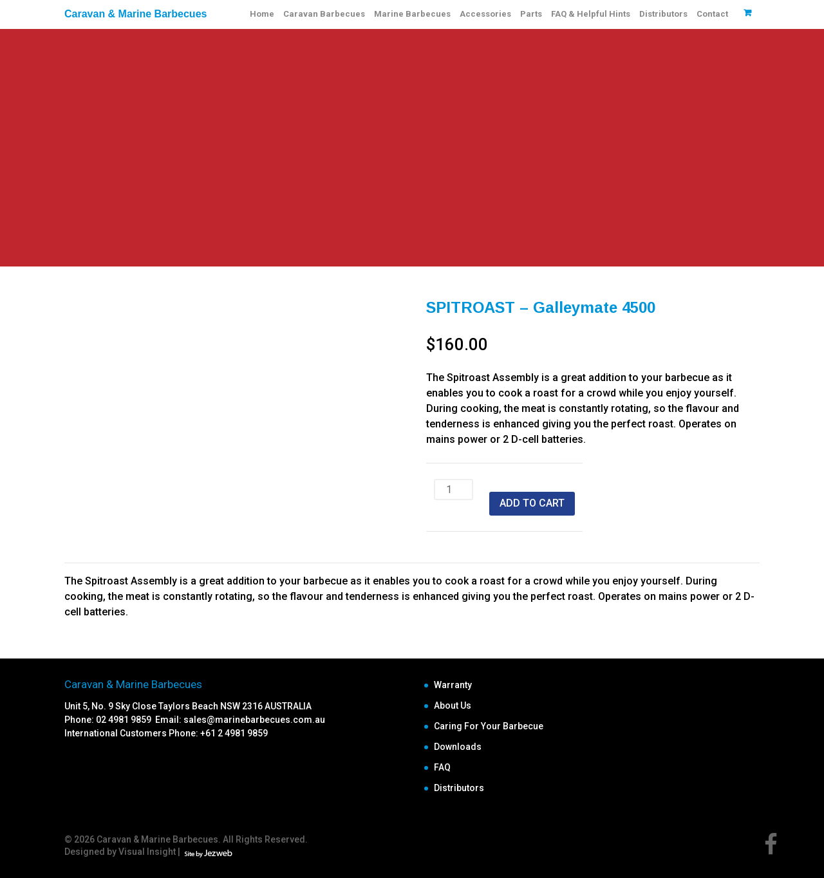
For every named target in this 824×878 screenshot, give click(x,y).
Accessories (485, 14)
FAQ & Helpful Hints (590, 14)
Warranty (453, 685)
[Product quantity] (453, 489)
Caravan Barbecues (324, 14)
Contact (712, 14)
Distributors (663, 14)
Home (262, 14)
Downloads (458, 747)
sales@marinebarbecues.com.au (254, 720)
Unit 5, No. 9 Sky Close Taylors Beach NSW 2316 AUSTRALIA (188, 706)
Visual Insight (147, 851)
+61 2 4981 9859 (234, 733)
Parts (531, 14)
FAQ (442, 767)
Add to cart (532, 503)
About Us (452, 705)
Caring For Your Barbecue (488, 726)
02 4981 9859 (125, 720)
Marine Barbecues (412, 14)
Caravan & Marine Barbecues (135, 13)
